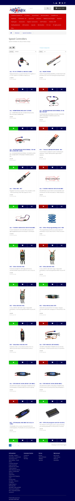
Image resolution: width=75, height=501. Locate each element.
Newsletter (56, 460)
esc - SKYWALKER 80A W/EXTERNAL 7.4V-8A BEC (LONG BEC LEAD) (22, 150)
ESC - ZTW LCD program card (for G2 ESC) (52, 422)
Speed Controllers (27, 33)
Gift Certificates (42, 457)
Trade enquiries (13, 468)
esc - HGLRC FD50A (45, 71)
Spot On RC (31, 18)
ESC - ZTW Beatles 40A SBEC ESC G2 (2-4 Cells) (22, 423)
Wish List (56, 458)
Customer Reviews (13, 463)
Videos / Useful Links (14, 471)
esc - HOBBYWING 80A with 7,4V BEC (20, 110)
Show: (41, 51)
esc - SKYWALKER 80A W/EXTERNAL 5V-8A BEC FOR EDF (52, 111)
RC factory (27, 15)
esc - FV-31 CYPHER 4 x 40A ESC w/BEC (21, 71)
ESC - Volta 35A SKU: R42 (17, 305)
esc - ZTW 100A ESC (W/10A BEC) (49, 344)
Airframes (38, 18)
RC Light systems (57, 25)
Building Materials (15, 25)
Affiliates (41, 458)
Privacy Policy (12, 479)
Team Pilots (11, 474)
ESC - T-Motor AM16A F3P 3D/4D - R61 (51, 149)
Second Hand (35, 15)
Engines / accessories (32, 21)
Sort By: (11, 51)
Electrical (59, 18)
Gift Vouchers (25, 25)
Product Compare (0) (44, 48)
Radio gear (14, 21)
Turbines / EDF (52, 21)
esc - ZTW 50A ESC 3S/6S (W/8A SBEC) (51, 383)
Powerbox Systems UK (16, 15)
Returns (26, 457)
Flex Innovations (45, 15)
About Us (11, 473)
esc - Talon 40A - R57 (16, 188)
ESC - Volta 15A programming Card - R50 (52, 227)
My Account (56, 455)
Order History (57, 457)
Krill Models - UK (22, 18)
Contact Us (26, 455)
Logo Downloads (13, 465)
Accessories (22, 21)
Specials (33, 25)
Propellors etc (54, 15)
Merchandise (41, 25)
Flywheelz (13, 18)
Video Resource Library (14, 469)
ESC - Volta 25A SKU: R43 (47, 266)
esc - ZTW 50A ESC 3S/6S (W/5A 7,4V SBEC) (22, 383)
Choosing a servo (13, 458)
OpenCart (17, 498)
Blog (12, 28)
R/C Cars (49, 25)
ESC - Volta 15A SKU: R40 (17, 266)
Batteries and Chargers (49, 18)
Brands (40, 455)
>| (18, 445)
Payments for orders (14, 466)
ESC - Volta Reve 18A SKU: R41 (18, 344)
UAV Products (43, 21)
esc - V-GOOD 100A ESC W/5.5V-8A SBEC (51, 188)
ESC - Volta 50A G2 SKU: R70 (48, 305)
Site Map (26, 458)
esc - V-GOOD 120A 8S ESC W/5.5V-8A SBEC (22, 227)
